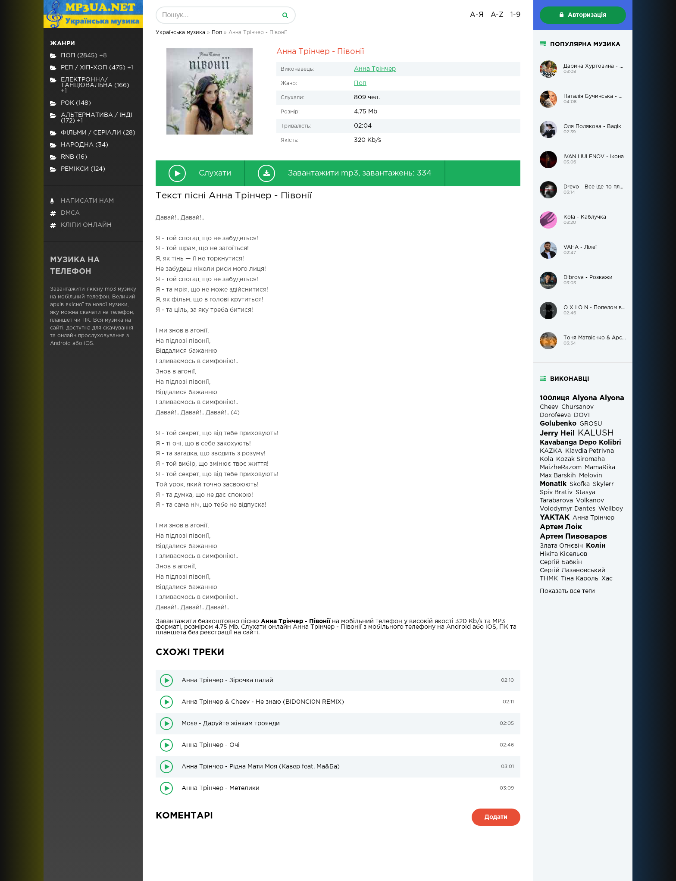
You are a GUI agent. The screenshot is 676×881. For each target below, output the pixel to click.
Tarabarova (556, 500)
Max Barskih (558, 475)
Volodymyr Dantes (567, 508)
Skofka (580, 484)
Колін (596, 546)
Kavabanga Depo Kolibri (580, 442)
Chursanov (577, 407)
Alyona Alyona (598, 398)
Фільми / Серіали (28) (92, 133)
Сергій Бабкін (561, 562)
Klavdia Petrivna (589, 451)
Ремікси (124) (77, 169)
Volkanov (590, 500)
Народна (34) (79, 145)
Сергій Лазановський (572, 570)
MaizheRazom (561, 467)
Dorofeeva (555, 415)
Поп (360, 83)
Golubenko (558, 423)
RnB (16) (68, 157)
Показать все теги (567, 591)
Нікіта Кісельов (563, 554)
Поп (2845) (78, 56)
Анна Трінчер (375, 69)
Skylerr (603, 484)
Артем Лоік (561, 527)
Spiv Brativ (556, 492)
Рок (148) (70, 103)
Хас (607, 578)
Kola (546, 459)
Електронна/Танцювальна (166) (89, 85)
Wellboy (610, 508)
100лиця (554, 398)
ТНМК (549, 578)
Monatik (553, 484)
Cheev (549, 407)
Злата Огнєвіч (561, 546)
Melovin (590, 475)
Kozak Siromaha (580, 459)
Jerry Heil (557, 433)
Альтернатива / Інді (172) (91, 118)
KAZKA (551, 451)
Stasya (585, 492)
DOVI (582, 415)
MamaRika (600, 467)
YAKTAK (555, 517)
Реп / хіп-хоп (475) (91, 68)
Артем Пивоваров (573, 536)
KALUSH (596, 433)
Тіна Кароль (579, 578)
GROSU (590, 423)
